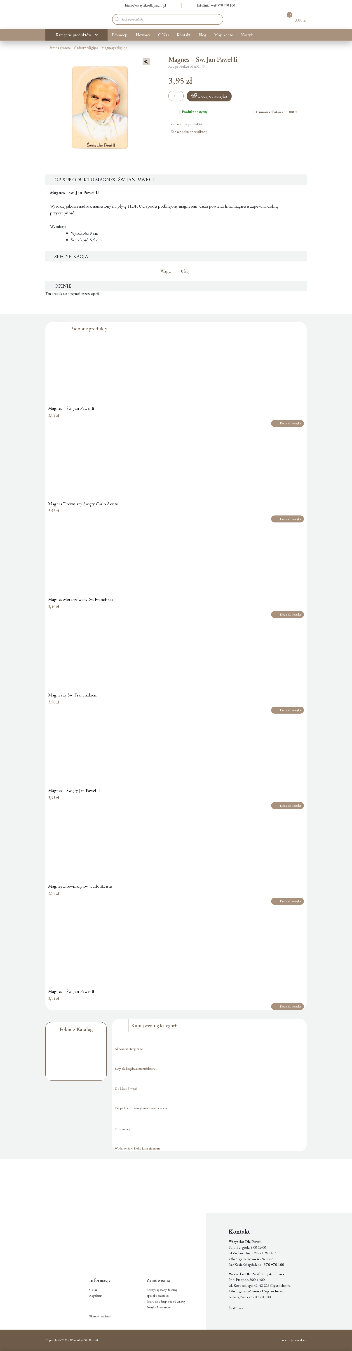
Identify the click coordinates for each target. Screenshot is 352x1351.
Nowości (143, 34)
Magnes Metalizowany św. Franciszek (80, 599)
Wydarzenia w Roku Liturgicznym (137, 1148)
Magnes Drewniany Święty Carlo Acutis (83, 504)
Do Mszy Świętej (126, 1088)
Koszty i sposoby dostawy (162, 1290)
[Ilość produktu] (176, 96)
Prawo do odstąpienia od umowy (166, 1301)
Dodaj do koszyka (212, 96)
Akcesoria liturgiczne (129, 1048)
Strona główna (60, 47)
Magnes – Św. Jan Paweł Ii (71, 408)
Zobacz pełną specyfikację (190, 131)
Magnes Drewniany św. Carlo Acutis (80, 886)
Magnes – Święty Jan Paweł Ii (74, 790)
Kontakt (183, 34)
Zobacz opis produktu (188, 124)
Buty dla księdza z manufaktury (135, 1068)
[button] (146, 61)
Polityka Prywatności (159, 1307)
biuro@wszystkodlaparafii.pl (143, 5)
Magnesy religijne (114, 47)
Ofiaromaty (122, 1129)
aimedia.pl (300, 1340)
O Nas (163, 34)
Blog (202, 34)
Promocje (120, 34)
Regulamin (95, 1296)
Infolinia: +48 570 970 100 (213, 5)
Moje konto (223, 34)
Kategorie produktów (73, 34)
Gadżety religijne (86, 47)
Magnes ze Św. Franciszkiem (72, 695)
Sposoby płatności (158, 1296)
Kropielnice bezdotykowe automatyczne (141, 1108)
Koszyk (247, 34)
